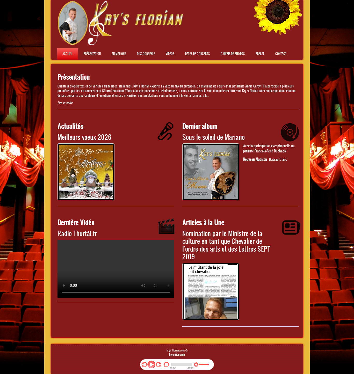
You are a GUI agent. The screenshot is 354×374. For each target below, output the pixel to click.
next (158, 364)
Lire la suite (65, 102)
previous (144, 364)
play (151, 364)
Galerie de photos (233, 54)
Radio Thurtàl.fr (77, 233)
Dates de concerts (197, 54)
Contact (281, 54)
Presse (260, 54)
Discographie (146, 54)
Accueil (67, 54)
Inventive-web (177, 355)
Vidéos (170, 54)
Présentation (92, 54)
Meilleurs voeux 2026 (84, 136)
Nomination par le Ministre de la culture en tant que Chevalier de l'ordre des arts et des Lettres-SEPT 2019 (226, 245)
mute (196, 364)
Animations (119, 54)
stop (166, 365)
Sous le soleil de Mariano (213, 136)
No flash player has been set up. (115, 269)
